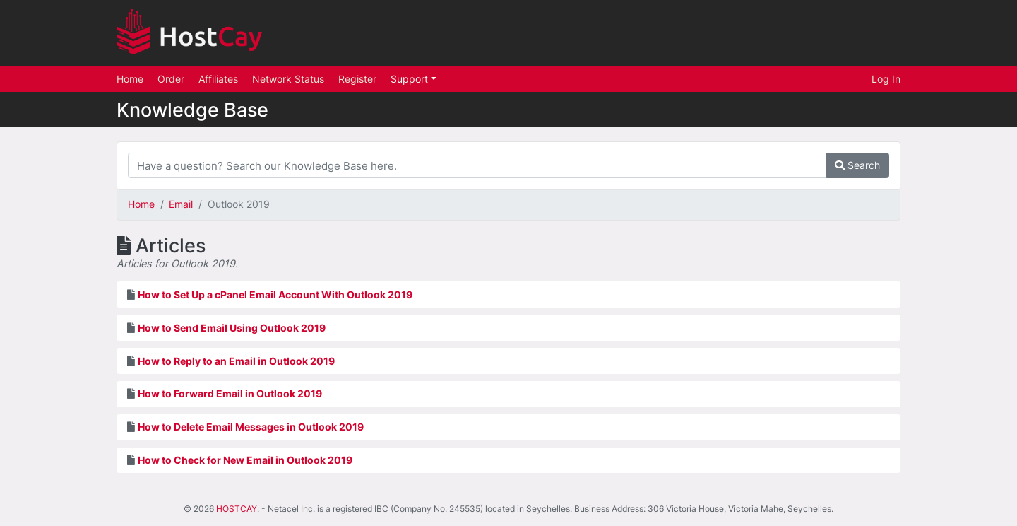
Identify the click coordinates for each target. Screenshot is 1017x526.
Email (181, 204)
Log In (886, 79)
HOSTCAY (236, 508)
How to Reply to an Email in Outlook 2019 (236, 361)
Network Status (288, 79)
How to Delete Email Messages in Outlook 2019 (251, 427)
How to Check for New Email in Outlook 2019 (245, 460)
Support (411, 79)
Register (357, 79)
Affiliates (218, 79)
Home (130, 79)
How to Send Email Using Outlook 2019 (232, 328)
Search (857, 165)
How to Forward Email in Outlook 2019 (230, 393)
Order (170, 79)
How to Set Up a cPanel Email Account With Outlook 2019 (275, 294)
